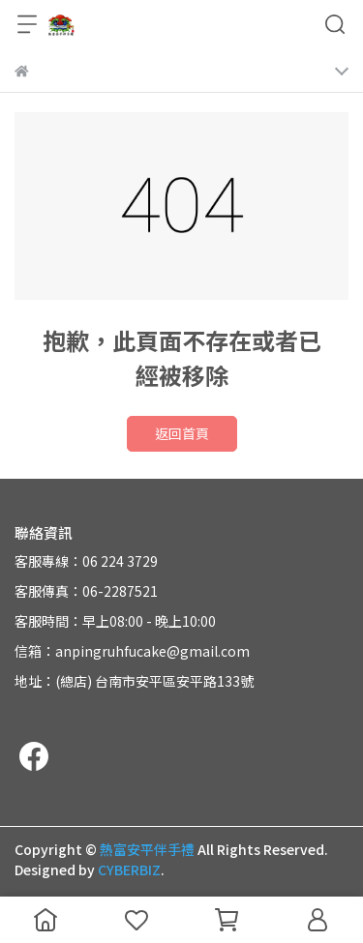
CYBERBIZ (129, 869)
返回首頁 (182, 433)
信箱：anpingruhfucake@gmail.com (132, 651)
